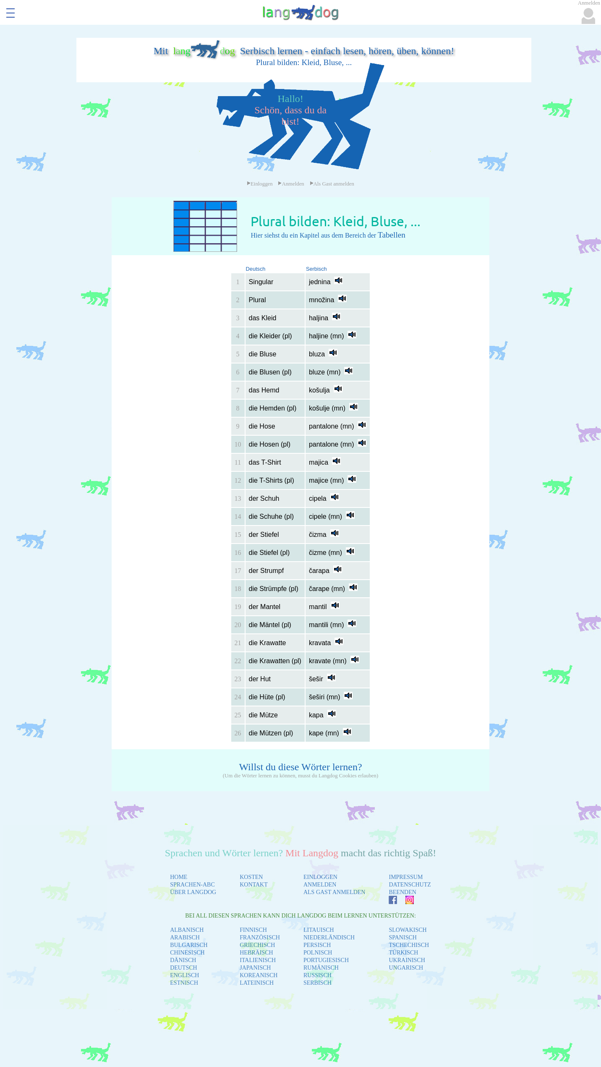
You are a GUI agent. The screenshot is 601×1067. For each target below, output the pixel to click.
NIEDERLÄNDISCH (329, 937)
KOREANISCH (258, 975)
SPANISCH (402, 937)
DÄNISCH (183, 960)
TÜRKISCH (403, 952)
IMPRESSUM (406, 877)
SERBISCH (317, 983)
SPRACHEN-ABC (192, 884)
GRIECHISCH (257, 945)
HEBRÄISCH (256, 952)
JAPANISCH (255, 968)
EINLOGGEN (320, 877)
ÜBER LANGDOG (193, 892)
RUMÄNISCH (321, 968)
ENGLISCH (184, 975)
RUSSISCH (317, 975)
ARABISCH (185, 937)
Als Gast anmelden (332, 184)
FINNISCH (253, 930)
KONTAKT (254, 884)
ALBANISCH (187, 930)
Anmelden (291, 184)
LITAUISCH (318, 930)
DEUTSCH (183, 968)
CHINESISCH (187, 952)
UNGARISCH (406, 968)
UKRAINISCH (407, 960)
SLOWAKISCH (407, 930)
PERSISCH (317, 945)
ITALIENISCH (258, 960)
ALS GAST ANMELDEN (334, 892)
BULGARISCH (188, 945)
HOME (178, 877)
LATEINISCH (257, 983)
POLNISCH (317, 952)
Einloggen (260, 184)
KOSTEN (251, 877)
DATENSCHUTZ (410, 884)
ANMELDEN (320, 884)
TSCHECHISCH (409, 945)
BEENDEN (402, 892)
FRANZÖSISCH (260, 937)
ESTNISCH (184, 983)
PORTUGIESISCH (326, 960)
